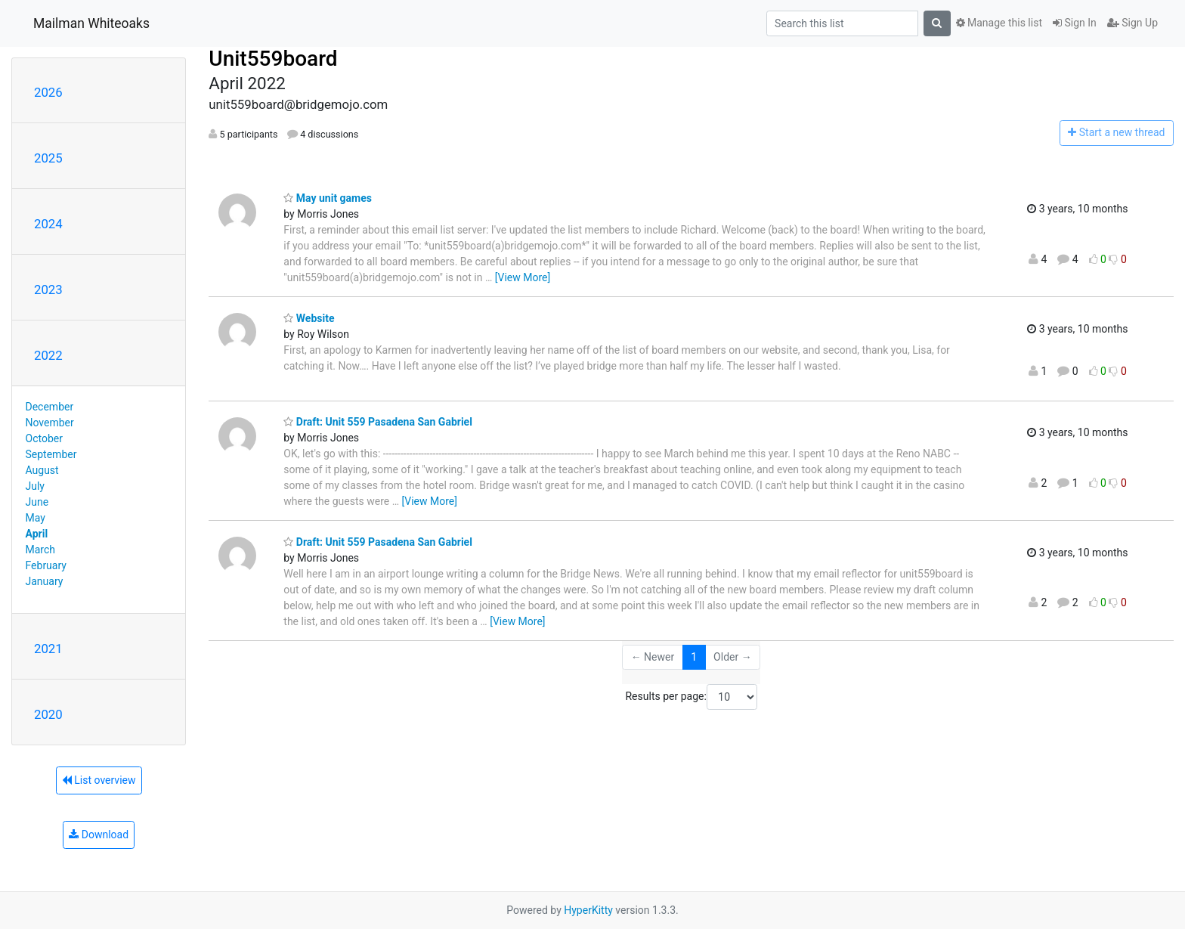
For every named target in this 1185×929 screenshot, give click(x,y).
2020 (48, 714)
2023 (48, 289)
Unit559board (273, 58)
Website (308, 318)
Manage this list (999, 23)
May (35, 518)
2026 (48, 92)
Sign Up (1132, 23)
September (51, 454)
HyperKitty (588, 910)
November (50, 423)
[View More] (522, 277)
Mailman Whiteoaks (91, 23)
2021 (48, 648)
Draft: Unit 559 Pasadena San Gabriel (377, 422)
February (46, 565)
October (44, 438)
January (44, 581)
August (42, 470)
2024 (48, 223)
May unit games (327, 198)
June (37, 502)
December (50, 407)
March (41, 549)
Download (98, 834)
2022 (48, 355)
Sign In (1075, 23)
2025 (48, 158)
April (37, 534)
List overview (99, 780)
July (35, 486)
